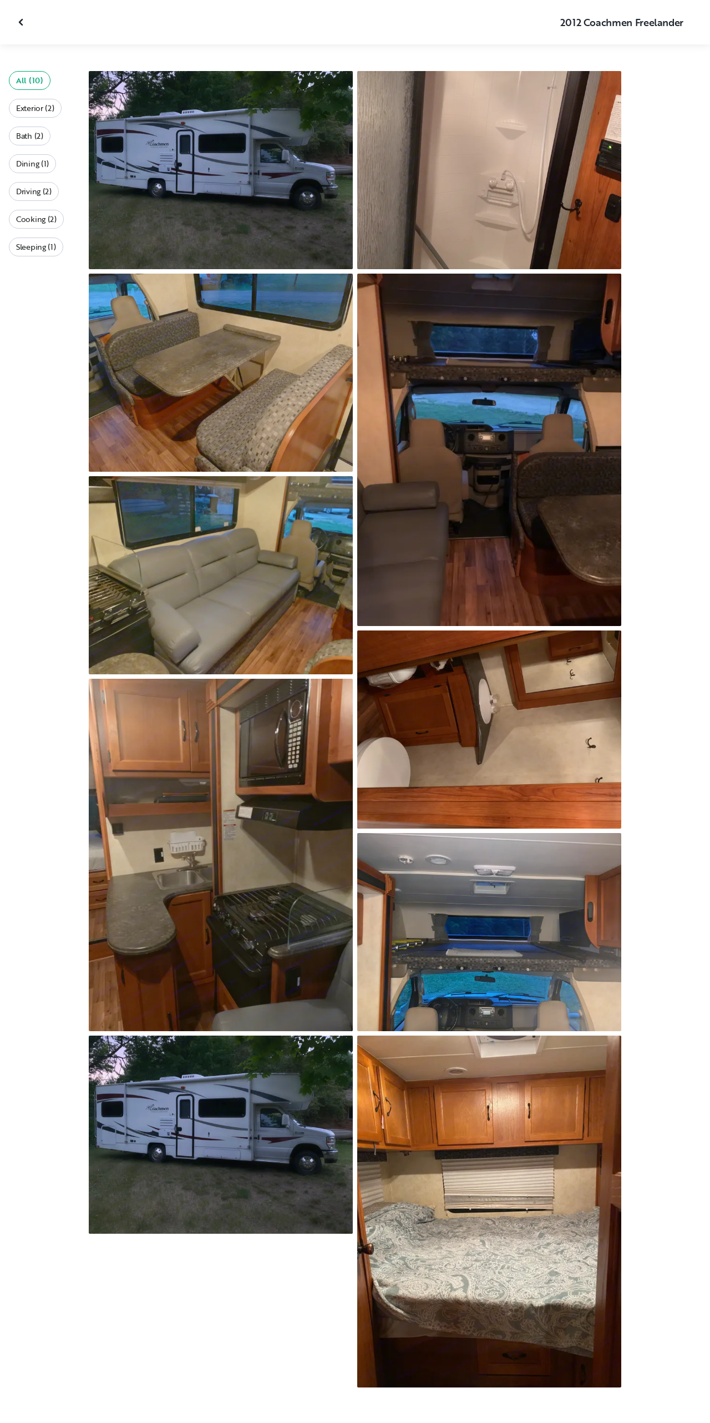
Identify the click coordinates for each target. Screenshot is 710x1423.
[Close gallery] (22, 22)
